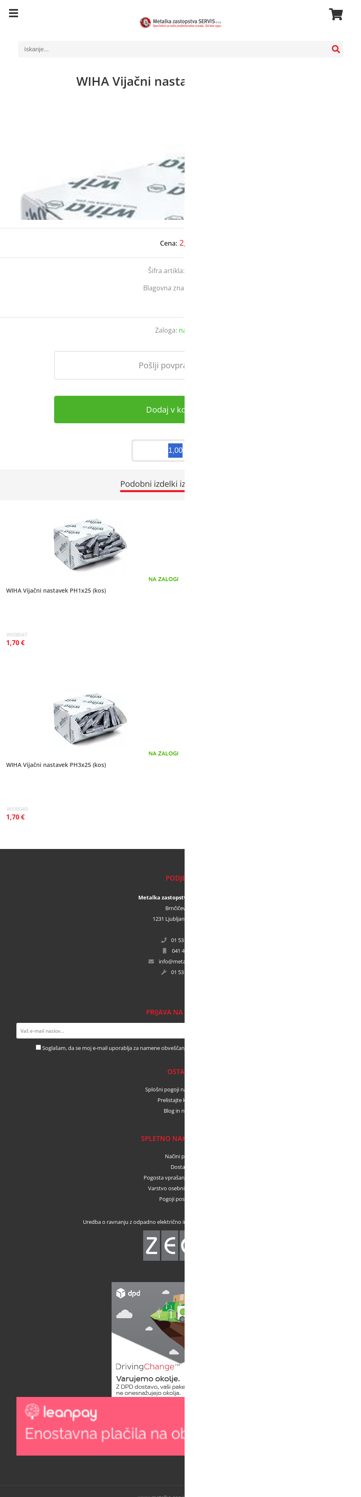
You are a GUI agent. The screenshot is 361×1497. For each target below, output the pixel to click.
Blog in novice (180, 1110)
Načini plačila (180, 1156)
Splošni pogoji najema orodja (180, 1089)
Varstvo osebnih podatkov (180, 1188)
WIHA (209, 287)
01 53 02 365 (186, 940)
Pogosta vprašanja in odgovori (181, 1177)
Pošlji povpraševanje (177, 365)
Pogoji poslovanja (180, 1199)
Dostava (181, 1167)
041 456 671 (186, 950)
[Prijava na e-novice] (337, 1030)
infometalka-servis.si (186, 961)
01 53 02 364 (186, 972)
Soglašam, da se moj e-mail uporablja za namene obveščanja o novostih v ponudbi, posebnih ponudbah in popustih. (183, 1048)
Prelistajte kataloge (181, 1100)
